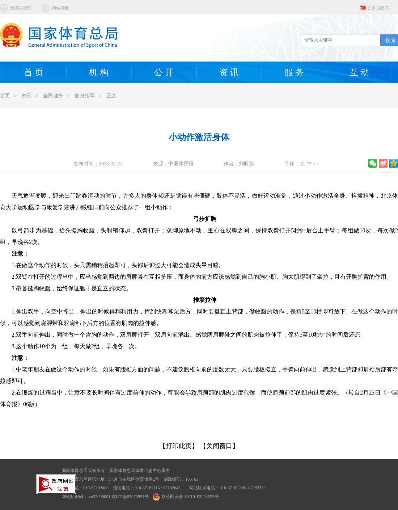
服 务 (294, 72)
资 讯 (229, 72)
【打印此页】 (178, 446)
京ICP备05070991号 (130, 496)
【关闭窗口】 (219, 446)
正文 (111, 95)
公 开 (164, 72)
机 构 (99, 72)
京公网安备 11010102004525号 (186, 496)
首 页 (33, 72)
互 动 (359, 72)
